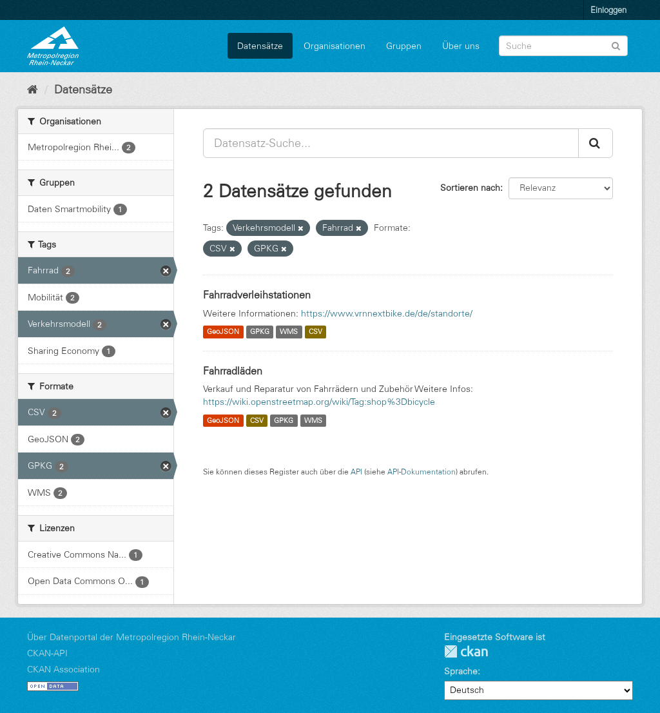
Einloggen (608, 10)
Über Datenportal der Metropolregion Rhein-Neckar (131, 637)
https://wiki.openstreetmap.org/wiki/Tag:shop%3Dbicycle (319, 401)
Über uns (461, 46)
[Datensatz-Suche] (563, 45)
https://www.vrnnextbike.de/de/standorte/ (386, 313)
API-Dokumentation (421, 471)
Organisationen (334, 46)
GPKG (259, 332)
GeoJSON (223, 332)
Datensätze (260, 46)
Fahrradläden (232, 370)
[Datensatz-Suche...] (391, 143)
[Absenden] (615, 44)
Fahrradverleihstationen (257, 294)
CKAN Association (63, 669)
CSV (315, 332)
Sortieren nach (470, 187)
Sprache (461, 671)
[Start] (32, 90)
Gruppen (404, 46)
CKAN (466, 651)
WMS (289, 332)
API (356, 471)
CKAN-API (47, 653)
